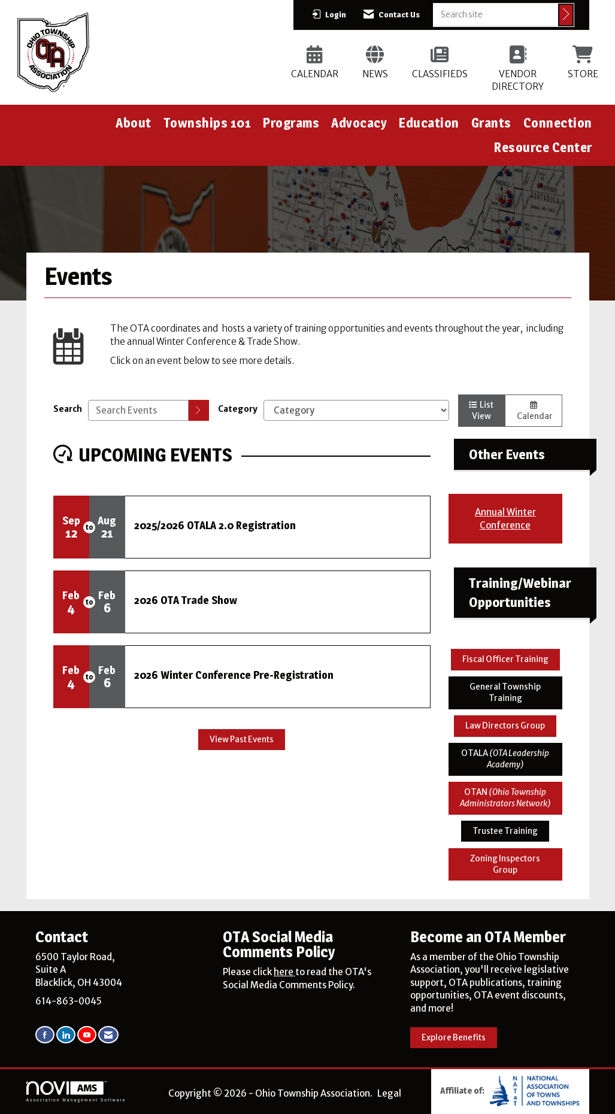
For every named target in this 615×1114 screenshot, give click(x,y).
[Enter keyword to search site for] (496, 14)
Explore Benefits (454, 1038)
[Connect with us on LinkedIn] (65, 1034)
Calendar (533, 411)
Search (67, 409)
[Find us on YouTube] (86, 1034)
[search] (199, 410)
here (284, 972)
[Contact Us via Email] (108, 1034)
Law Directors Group (505, 726)
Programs (291, 122)
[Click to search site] (566, 15)
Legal (389, 1093)
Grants (491, 122)
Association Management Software (76, 1092)
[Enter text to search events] (138, 410)
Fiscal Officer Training (505, 659)
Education (429, 122)
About (134, 122)
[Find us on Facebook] (44, 1034)
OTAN (505, 798)
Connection (557, 122)
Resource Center (543, 147)
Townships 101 (207, 122)
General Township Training (505, 692)
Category (237, 409)
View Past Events (242, 739)
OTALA (505, 759)
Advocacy (359, 122)
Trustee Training (505, 831)
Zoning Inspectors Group (505, 864)
